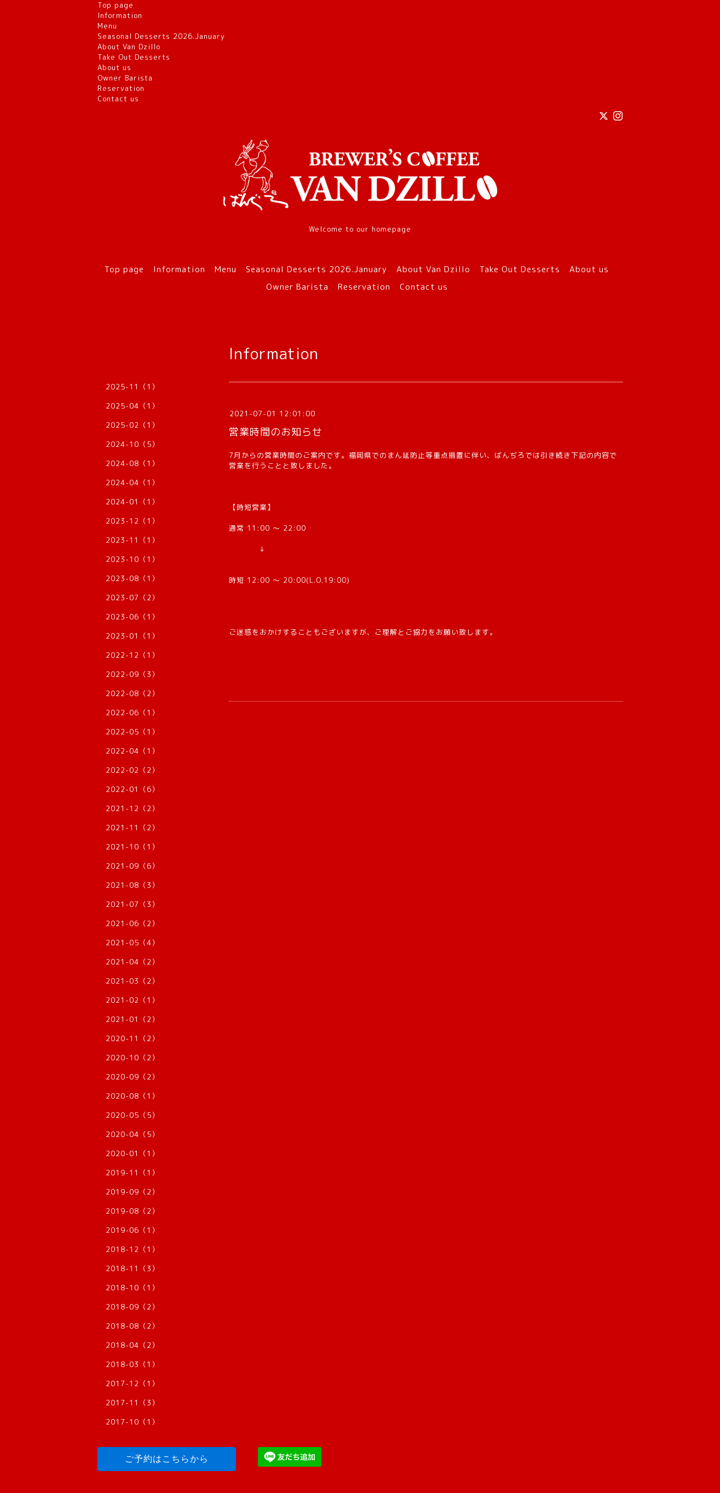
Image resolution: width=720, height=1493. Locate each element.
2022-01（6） (132, 789)
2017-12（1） (132, 1383)
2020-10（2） (132, 1058)
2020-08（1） (132, 1096)
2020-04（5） (132, 1134)
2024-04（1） (132, 482)
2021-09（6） (132, 866)
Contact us (118, 99)
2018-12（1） (132, 1249)
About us (114, 67)
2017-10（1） (132, 1422)
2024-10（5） (132, 444)
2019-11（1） (132, 1173)
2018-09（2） (132, 1307)
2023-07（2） (132, 597)
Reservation (121, 88)
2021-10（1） (132, 847)
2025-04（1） (132, 406)
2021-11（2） (132, 827)
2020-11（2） (132, 1038)
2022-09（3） (132, 674)
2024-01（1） (132, 502)
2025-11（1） (132, 387)
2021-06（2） (132, 923)
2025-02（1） (132, 425)
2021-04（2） (132, 962)
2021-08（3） (132, 885)
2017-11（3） (132, 1403)
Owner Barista (125, 78)
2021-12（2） (132, 808)
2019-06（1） (132, 1230)
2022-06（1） (132, 712)
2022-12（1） (132, 655)
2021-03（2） (132, 981)
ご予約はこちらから (167, 1458)
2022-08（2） (132, 693)
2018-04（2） (132, 1345)
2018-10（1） (132, 1288)
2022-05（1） (132, 732)
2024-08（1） (132, 463)
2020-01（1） (132, 1153)
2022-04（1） (132, 751)
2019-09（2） (132, 1192)
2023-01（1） (132, 636)
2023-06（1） (132, 617)
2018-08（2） (132, 1326)
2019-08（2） (132, 1211)
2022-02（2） (132, 770)
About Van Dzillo (128, 46)
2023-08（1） (132, 578)
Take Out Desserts (133, 57)
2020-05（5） (132, 1115)
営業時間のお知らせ (275, 432)
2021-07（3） (132, 904)
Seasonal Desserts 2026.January (161, 36)
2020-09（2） (132, 1077)
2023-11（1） (132, 540)
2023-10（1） (132, 559)
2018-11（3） (132, 1268)
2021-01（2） (132, 1019)
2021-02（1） (132, 1000)
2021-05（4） (132, 943)
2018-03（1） (132, 1364)
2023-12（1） (132, 521)
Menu (107, 26)
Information (119, 15)
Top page (115, 5)
